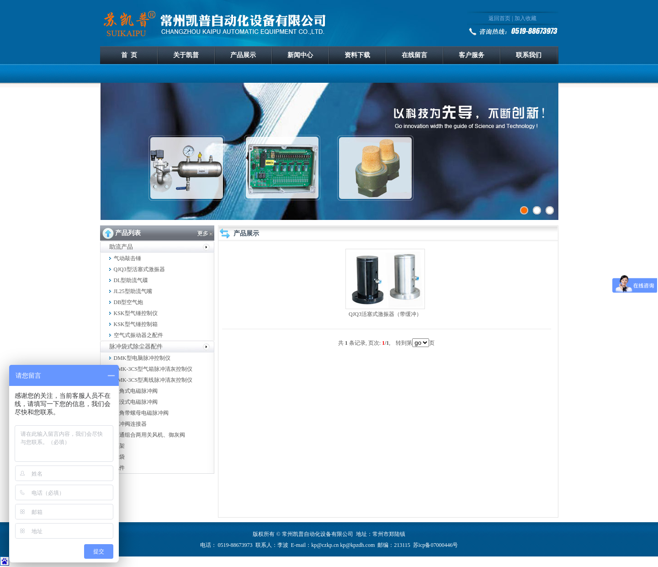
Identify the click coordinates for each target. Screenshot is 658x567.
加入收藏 (525, 18)
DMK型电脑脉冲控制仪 (142, 358)
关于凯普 (186, 55)
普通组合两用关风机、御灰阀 (149, 435)
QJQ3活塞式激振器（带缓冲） (385, 314)
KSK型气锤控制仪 (136, 313)
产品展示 (243, 55)
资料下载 (357, 55)
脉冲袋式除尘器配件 (136, 346)
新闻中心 (300, 55)
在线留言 (414, 55)
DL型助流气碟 (131, 280)
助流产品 (121, 246)
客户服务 (471, 55)
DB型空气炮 (128, 302)
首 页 (129, 55)
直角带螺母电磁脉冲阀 (141, 413)
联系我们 (528, 55)
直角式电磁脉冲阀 (136, 391)
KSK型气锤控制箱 (136, 324)
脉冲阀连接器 (130, 424)
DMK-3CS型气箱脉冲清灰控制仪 (153, 369)
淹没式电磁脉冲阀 (136, 402)
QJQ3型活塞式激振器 (139, 269)
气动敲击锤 (127, 258)
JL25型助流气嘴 (133, 291)
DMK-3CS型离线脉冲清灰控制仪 (153, 380)
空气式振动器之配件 (138, 335)
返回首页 (499, 18)
